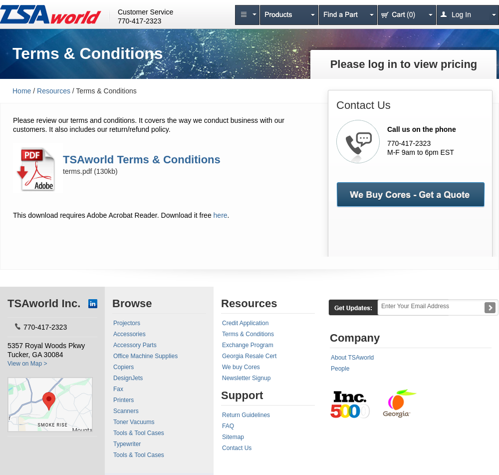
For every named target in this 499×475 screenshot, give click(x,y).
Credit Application (245, 323)
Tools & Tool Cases (138, 433)
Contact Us (236, 448)
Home (21, 91)
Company (355, 338)
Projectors (126, 323)
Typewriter (127, 444)
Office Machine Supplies (145, 356)
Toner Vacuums (133, 422)
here (221, 215)
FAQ (228, 426)
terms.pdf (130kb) (90, 171)
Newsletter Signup (246, 378)
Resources (53, 91)
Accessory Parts (135, 345)
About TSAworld (352, 357)
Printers (123, 400)
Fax (118, 389)
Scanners (126, 411)
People (340, 368)
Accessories (129, 334)
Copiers (123, 367)
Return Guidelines (246, 415)
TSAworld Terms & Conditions (142, 159)
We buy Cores (241, 367)
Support (242, 395)
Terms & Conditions (248, 334)
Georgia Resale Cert (249, 356)
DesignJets (128, 378)
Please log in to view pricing (404, 64)
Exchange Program (247, 345)
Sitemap (233, 437)
